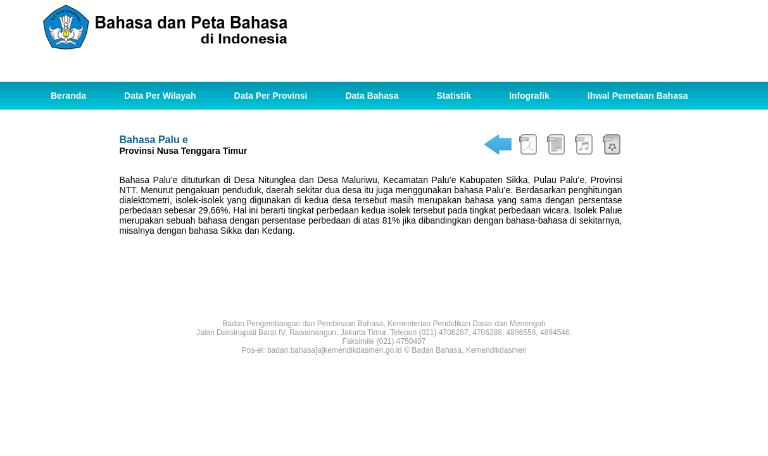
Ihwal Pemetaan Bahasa (638, 96)
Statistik (454, 96)
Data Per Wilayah (160, 96)
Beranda (68, 96)
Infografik (529, 96)
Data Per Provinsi (271, 96)
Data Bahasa (371, 96)
